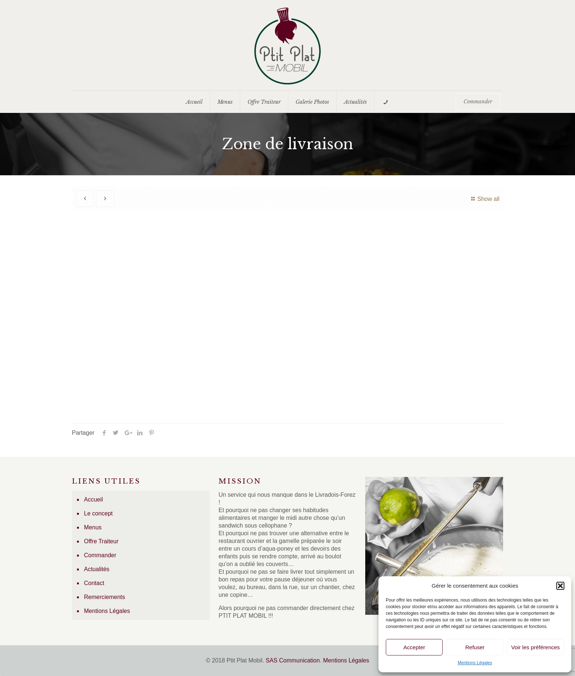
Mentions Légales (475, 662)
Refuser (475, 647)
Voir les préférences (535, 647)
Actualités (96, 569)
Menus (93, 527)
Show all (484, 199)
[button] (560, 585)
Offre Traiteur (101, 541)
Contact (94, 583)
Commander (100, 555)
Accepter (414, 647)
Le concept (98, 513)
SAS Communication (293, 660)
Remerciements (104, 597)
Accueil (93, 499)
